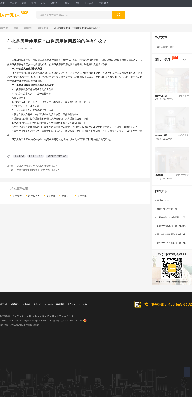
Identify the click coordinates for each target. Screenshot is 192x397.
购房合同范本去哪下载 (167, 209)
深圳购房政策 (163, 200)
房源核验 (28, 28)
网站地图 (60, 304)
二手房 (13, 3)
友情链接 (49, 304)
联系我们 (15, 304)
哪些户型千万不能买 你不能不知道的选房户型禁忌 (172, 243)
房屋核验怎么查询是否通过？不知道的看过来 (172, 217)
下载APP (103, 3)
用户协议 (38, 304)
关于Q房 (4, 304)
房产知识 (4, 28)
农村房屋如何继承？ (166, 47)
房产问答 (83, 304)
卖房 (16, 28)
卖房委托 (50, 195)
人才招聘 (26, 304)
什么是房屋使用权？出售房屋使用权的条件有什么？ (77, 28)
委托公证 (66, 195)
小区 (43, 3)
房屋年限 (82, 195)
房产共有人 (34, 195)
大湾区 (66, 3)
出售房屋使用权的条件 (57, 156)
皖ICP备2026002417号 (71, 320)
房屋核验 (17, 195)
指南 (77, 3)
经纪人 (54, 3)
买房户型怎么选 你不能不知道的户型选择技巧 (172, 226)
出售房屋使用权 (36, 156)
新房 (24, 3)
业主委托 (89, 3)
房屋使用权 (43, 28)
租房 (33, 3)
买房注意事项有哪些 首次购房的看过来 (172, 234)
